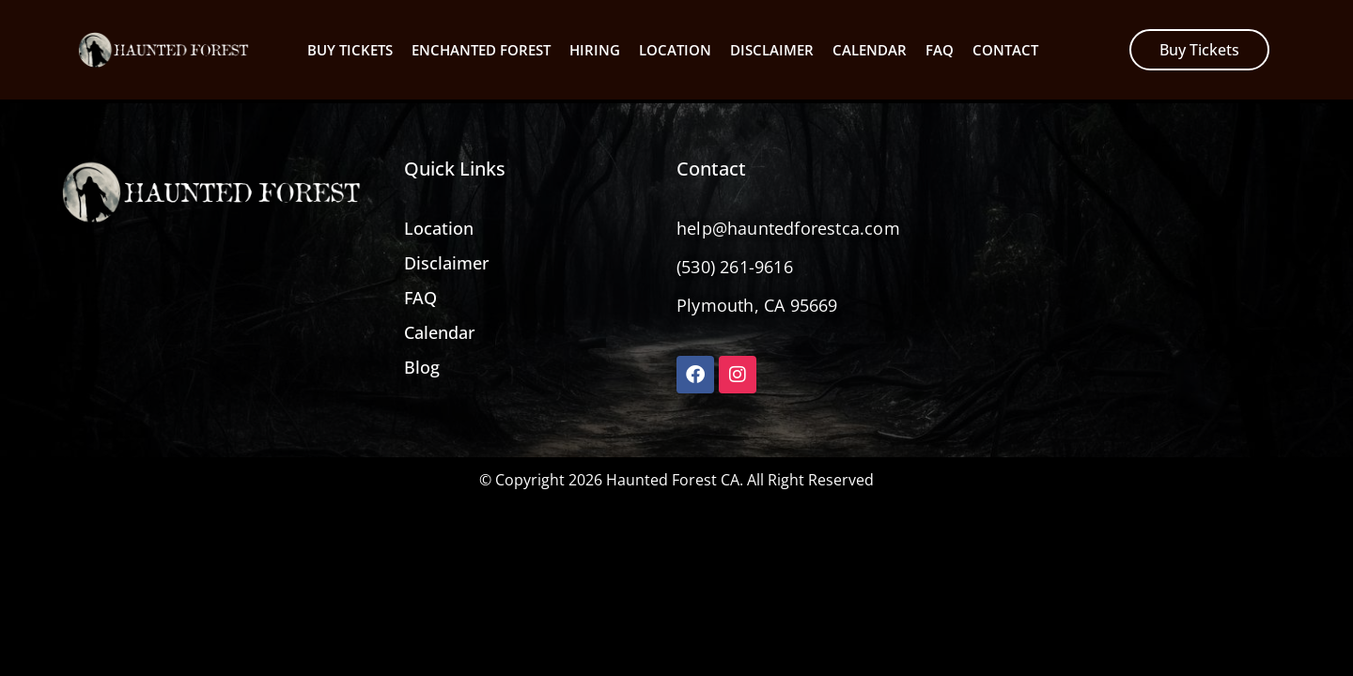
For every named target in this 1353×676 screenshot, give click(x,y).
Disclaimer (772, 49)
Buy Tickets (350, 49)
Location (675, 49)
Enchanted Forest (481, 49)
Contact (1005, 49)
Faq (939, 49)
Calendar (869, 49)
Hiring (594, 49)
